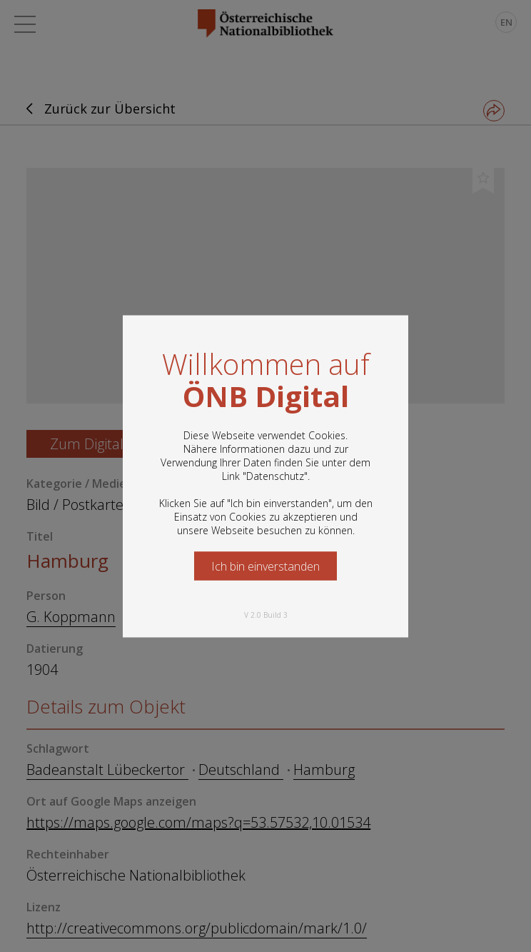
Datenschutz (275, 475)
